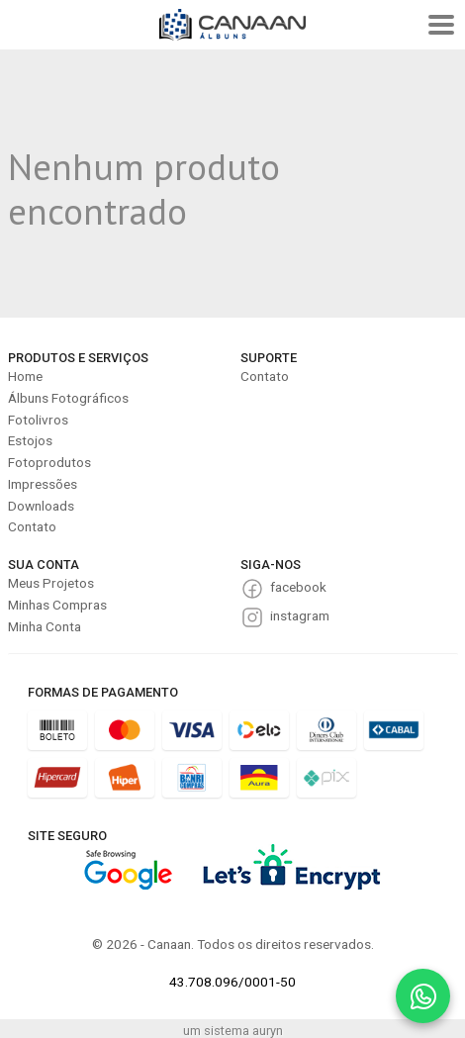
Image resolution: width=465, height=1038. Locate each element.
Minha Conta (44, 626)
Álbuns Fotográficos (68, 398)
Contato (32, 526)
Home (25, 376)
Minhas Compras (57, 605)
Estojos (30, 440)
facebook (298, 587)
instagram (299, 615)
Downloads (41, 506)
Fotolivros (38, 419)
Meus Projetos (51, 583)
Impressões (42, 484)
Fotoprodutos (49, 462)
